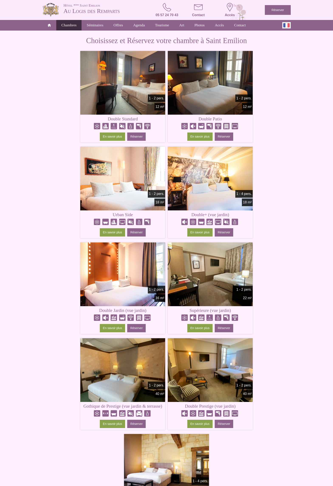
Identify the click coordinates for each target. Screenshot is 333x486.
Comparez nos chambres (167, 360)
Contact (240, 25)
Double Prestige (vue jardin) (166, 311)
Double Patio (166, 119)
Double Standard (85, 119)
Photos (200, 25)
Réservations (230, 469)
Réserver (278, 10)
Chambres (68, 25)
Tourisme (162, 25)
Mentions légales (157, 482)
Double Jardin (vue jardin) (166, 215)
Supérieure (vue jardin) (247, 215)
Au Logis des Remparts (102, 8)
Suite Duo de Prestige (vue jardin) (247, 311)
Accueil (94, 469)
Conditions (175, 482)
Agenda (139, 25)
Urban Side (248, 119)
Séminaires (95, 25)
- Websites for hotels (202, 482)
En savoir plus (75, 137)
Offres (118, 25)
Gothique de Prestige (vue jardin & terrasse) (85, 313)
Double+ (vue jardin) (85, 215)
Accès (219, 25)
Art (181, 25)
